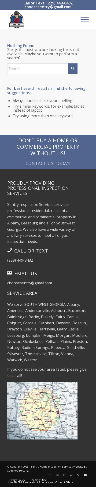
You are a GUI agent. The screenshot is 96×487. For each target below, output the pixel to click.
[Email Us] (9, 272)
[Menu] (82, 19)
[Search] (42, 68)
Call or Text (31, 251)
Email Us (25, 273)
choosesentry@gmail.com (48, 6)
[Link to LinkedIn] (64, 475)
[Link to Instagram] (57, 475)
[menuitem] (82, 19)
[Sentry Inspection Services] (40, 19)
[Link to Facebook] (50, 475)
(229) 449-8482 (20, 260)
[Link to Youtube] (85, 475)
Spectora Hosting (18, 470)
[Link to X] (78, 475)
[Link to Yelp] (71, 475)
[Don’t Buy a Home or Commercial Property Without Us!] (48, 152)
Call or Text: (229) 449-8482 (48, 3)
